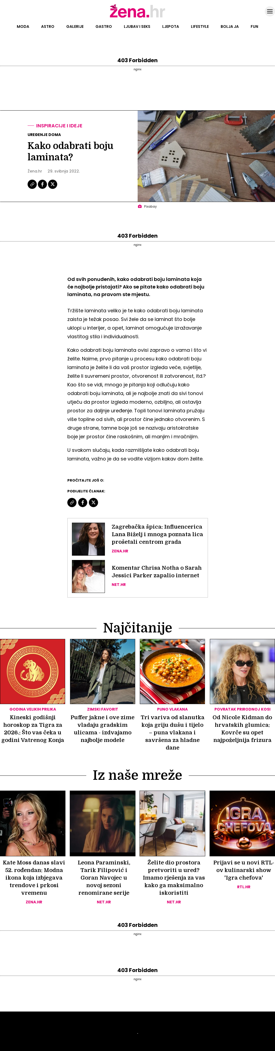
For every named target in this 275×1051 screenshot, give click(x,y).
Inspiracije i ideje (59, 125)
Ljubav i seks (137, 26)
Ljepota (170, 26)
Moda (23, 26)
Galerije (75, 26)
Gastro (103, 26)
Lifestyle (200, 26)
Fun (254, 26)
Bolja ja (230, 26)
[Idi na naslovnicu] (137, 17)
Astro (47, 26)
